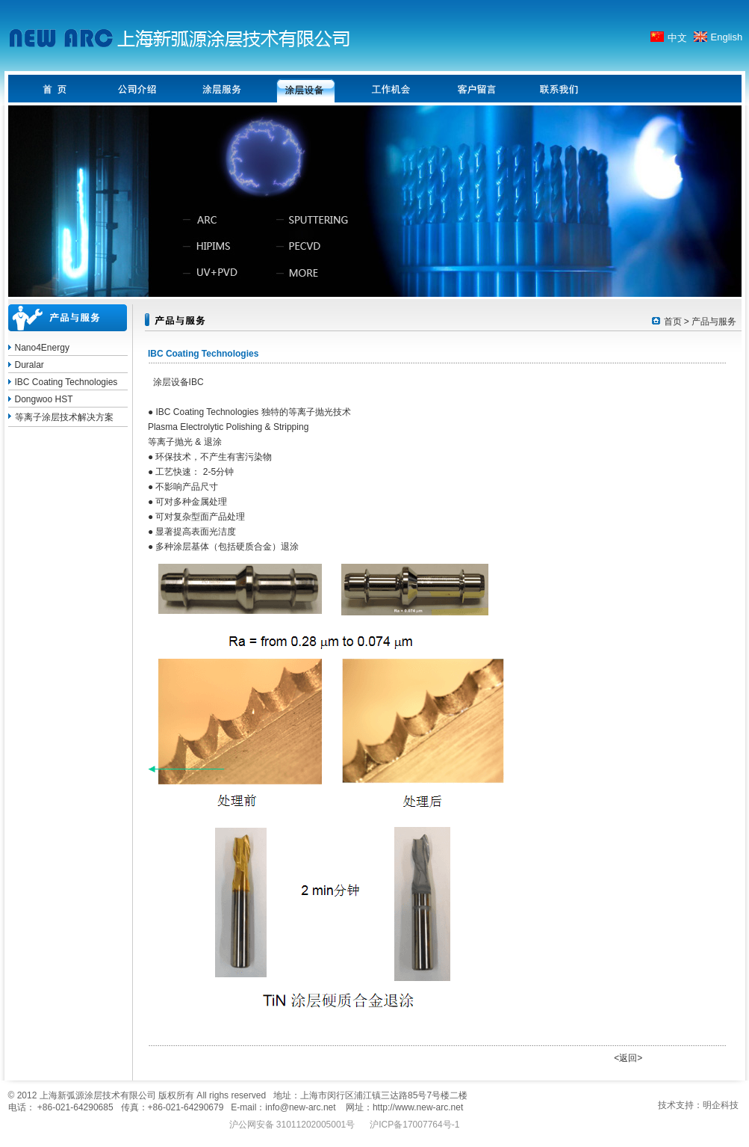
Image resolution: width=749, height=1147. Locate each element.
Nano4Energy (42, 347)
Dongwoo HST (44, 399)
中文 (677, 37)
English (727, 37)
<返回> (628, 1058)
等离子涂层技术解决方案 (64, 417)
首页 (673, 321)
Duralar (29, 365)
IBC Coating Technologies (66, 382)
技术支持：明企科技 (698, 1105)
